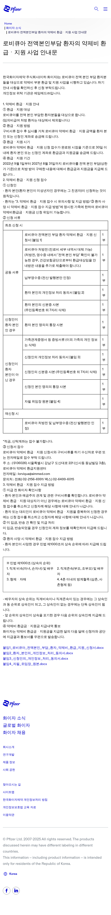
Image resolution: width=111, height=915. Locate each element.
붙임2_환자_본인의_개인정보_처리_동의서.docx (38, 653)
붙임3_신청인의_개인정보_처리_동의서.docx (35, 659)
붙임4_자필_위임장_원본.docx (25, 664)
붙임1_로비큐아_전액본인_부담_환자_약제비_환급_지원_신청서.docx (53, 648)
